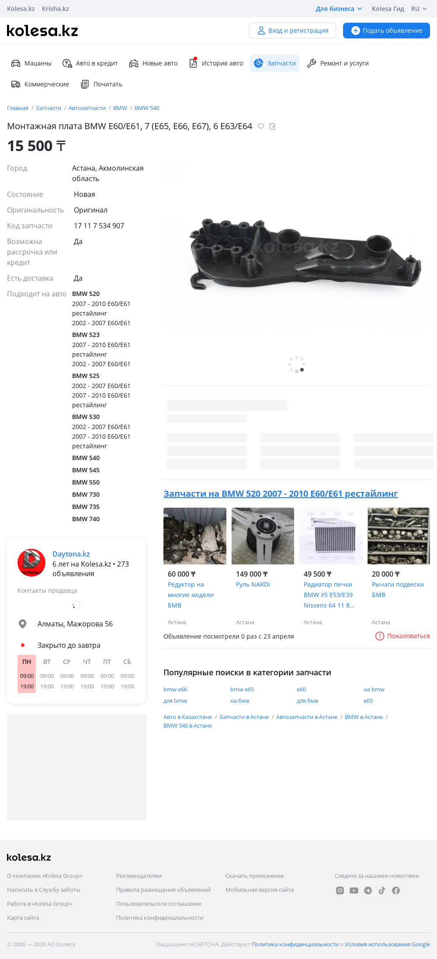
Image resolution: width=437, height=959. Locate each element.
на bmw (374, 689)
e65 (368, 701)
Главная (18, 108)
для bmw (175, 701)
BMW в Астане (364, 717)
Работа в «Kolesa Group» (39, 903)
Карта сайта (23, 917)
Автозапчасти (88, 108)
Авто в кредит (90, 63)
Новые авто (152, 63)
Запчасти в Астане (244, 717)
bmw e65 (242, 689)
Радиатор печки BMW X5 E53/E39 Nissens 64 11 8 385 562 (328, 595)
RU (420, 8)
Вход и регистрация (292, 30)
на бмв (239, 701)
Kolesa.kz (21, 8)
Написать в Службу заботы (43, 890)
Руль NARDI (253, 584)
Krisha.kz (55, 8)
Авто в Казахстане (188, 717)
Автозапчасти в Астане (307, 717)
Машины (31, 63)
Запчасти (49, 108)
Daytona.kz (71, 554)
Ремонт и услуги (337, 63)
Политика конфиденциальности (159, 917)
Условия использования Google (387, 944)
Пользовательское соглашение (158, 903)
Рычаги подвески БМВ (398, 589)
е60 (301, 689)
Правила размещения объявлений (163, 890)
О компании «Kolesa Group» (44, 876)
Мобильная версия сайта (259, 890)
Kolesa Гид (388, 8)
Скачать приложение (254, 876)
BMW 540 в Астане (187, 725)
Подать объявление (386, 30)
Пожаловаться (402, 636)
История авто (215, 63)
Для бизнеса (340, 8)
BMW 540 (147, 108)
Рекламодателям (139, 876)
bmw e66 (175, 689)
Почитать (101, 84)
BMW (120, 108)
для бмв (307, 701)
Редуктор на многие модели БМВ (191, 594)
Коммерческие (39, 84)
